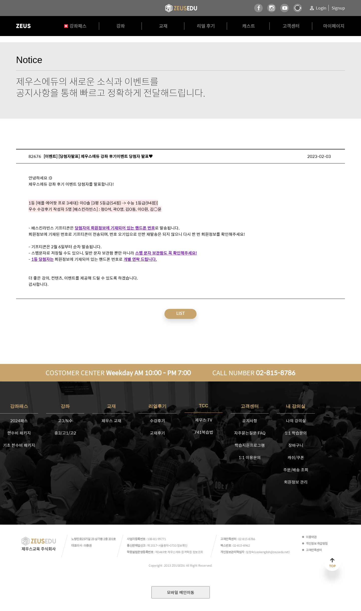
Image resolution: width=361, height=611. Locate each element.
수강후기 (157, 421)
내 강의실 (295, 406)
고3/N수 (65, 421)
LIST (180, 313)
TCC (203, 405)
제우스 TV (203, 420)
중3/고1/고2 (65, 433)
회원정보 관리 (296, 482)
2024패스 (19, 421)
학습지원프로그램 (250, 445)
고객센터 (291, 26)
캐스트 (248, 26)
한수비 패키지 (19, 433)
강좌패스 (77, 26)
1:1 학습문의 (296, 433)
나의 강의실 (296, 421)
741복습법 (203, 432)
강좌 (120, 26)
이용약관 (311, 537)
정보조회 (198, 552)
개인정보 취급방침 (317, 543)
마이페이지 (333, 26)
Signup (338, 8)
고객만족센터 (314, 550)
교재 (163, 26)
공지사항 (249, 421)
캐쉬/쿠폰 (296, 457)
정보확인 (182, 545)
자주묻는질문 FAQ (249, 433)
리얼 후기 (206, 26)
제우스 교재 (111, 421)
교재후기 (157, 433)
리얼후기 (157, 406)
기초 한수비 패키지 (19, 445)
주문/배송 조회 (295, 470)
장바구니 (295, 445)
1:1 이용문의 (250, 457)
